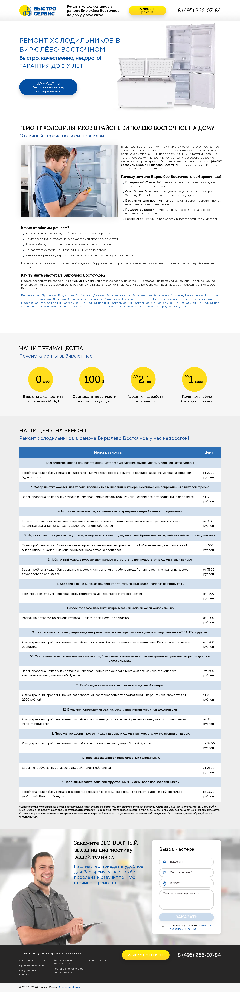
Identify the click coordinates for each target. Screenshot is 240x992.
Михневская (112, 299)
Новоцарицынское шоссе (170, 299)
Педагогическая (200, 299)
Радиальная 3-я (144, 303)
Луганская (94, 299)
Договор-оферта (70, 987)
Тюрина (112, 306)
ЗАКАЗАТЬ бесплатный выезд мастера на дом (48, 87)
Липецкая (59, 299)
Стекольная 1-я (94, 306)
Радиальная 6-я (190, 303)
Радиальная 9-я (38, 306)
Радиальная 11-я (98, 303)
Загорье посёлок (118, 295)
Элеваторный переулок (156, 306)
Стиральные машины (32, 960)
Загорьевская (142, 295)
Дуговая (99, 295)
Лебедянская (42, 299)
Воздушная (66, 295)
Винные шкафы (97, 960)
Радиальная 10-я (73, 303)
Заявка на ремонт (147, 11)
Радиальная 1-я (50, 303)
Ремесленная (59, 306)
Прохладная (29, 303)
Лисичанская (77, 299)
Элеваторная (128, 306)
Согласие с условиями (183, 926)
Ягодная (180, 306)
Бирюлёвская (30, 295)
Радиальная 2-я (121, 303)
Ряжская (76, 306)
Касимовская (194, 295)
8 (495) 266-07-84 (199, 10)
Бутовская (49, 295)
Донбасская (83, 295)
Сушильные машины (32, 965)
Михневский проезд (136, 299)
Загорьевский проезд (168, 295)
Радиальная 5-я (167, 303)
